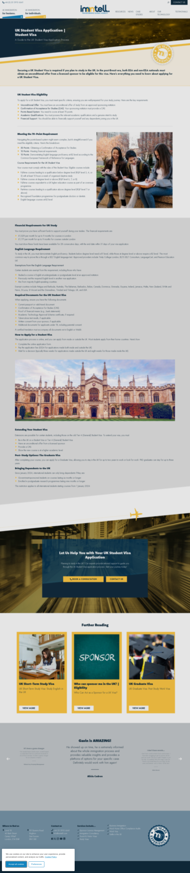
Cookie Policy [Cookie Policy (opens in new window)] (51, 857)
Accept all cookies (16, 864)
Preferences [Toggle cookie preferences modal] (36, 864)
